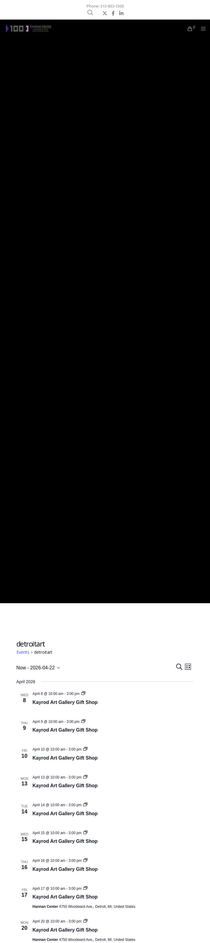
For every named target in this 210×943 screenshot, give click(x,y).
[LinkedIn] (121, 13)
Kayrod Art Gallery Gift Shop (65, 702)
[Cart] (188, 29)
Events (22, 652)
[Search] (90, 12)
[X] (104, 13)
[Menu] (201, 29)
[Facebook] (113, 13)
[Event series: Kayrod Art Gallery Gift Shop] (83, 694)
